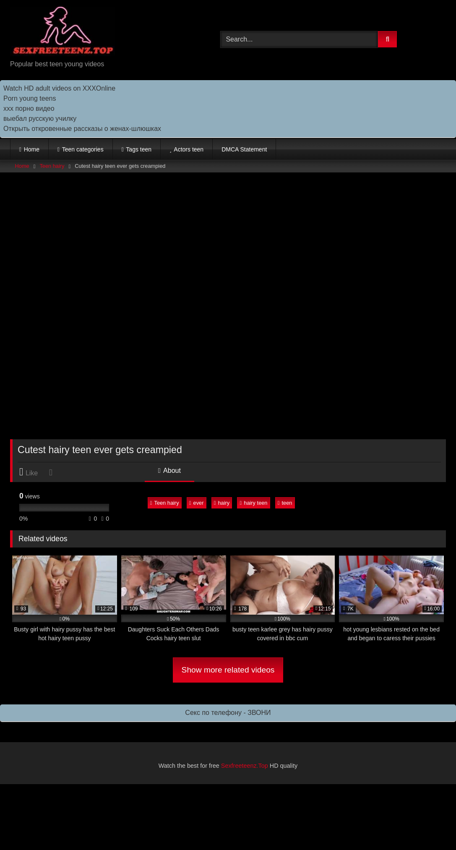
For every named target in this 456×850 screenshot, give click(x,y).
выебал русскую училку (39, 118)
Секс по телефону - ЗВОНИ (228, 712)
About (169, 470)
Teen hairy (51, 166)
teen (285, 503)
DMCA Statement (244, 149)
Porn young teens (29, 98)
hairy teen (254, 503)
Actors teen (188, 149)
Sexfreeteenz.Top (244, 765)
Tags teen (138, 149)
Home (31, 149)
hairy (221, 503)
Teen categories (83, 149)
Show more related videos (228, 669)
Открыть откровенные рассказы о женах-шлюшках (82, 128)
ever (196, 503)
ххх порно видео (29, 108)
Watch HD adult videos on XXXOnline (59, 88)
